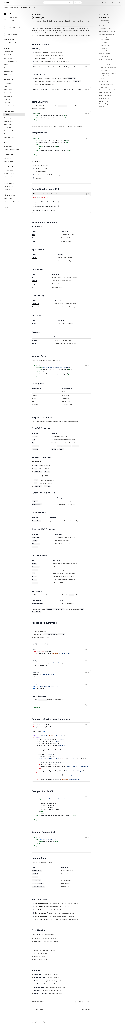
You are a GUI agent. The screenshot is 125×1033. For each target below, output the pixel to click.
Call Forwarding (105, 70)
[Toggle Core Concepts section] (14, 51)
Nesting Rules (105, 56)
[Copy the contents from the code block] (86, 67)
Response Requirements (106, 81)
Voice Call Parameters (107, 62)
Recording (104, 48)
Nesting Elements (104, 53)
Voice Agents (14, 8)
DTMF (33, 241)
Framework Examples (107, 84)
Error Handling (103, 104)
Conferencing (105, 45)
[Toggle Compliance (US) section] (14, 58)
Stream (34, 343)
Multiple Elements (106, 28)
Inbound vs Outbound (107, 65)
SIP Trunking (9, 21)
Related (101, 106)
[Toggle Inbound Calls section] (14, 173)
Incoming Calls (105, 20)
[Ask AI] (89, 67)
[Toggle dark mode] (119, 2)
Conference (35, 303)
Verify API (8, 24)
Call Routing (104, 42)
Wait (33, 287)
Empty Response (105, 87)
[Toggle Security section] (14, 64)
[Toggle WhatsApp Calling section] (14, 71)
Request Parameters (105, 59)
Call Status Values (106, 76)
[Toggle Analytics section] (14, 74)
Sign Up (114, 2)
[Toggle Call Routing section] (14, 186)
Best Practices (103, 101)
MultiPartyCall (36, 307)
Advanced (104, 51)
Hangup (34, 284)
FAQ (35, 8)
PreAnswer (35, 340)
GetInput (34, 261)
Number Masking (11, 34)
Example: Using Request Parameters (110, 90)
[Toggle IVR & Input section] (14, 176)
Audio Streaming (40, 993)
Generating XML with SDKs (107, 31)
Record (34, 323)
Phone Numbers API (12, 27)
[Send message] (89, 1014)
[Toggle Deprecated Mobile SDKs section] (14, 149)
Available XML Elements (106, 34)
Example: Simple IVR (105, 92)
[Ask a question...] (61, 1013)
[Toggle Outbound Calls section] (14, 170)
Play (33, 238)
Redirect (34, 280)
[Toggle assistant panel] (78, 2)
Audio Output (104, 37)
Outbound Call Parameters (108, 67)
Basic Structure (104, 25)
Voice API (8, 14)
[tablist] (58, 193)
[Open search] (58, 2)
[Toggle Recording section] (14, 180)
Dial (33, 277)
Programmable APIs (26, 8)
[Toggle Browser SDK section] (14, 146)
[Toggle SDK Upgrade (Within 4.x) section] (14, 201)
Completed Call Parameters (108, 73)
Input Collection (105, 39)
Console (107, 2)
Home (6, 8)
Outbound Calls (105, 23)
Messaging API (10, 17)
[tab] (35, 194)
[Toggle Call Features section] (14, 67)
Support (100, 2)
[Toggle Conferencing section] (14, 183)
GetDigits (34, 257)
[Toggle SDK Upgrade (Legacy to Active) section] (14, 206)
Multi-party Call (39, 987)
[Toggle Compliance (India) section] (14, 61)
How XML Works (104, 17)
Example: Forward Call (106, 95)
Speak (33, 234)
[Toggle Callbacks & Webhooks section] (14, 55)
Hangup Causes (104, 98)
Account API (9, 31)
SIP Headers (104, 78)
